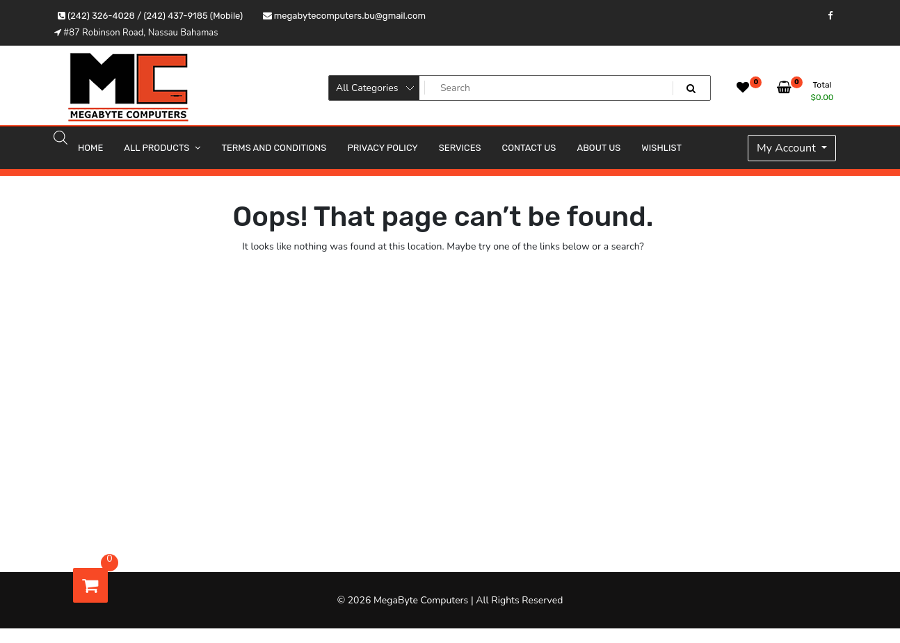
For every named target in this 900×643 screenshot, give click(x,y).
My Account (788, 148)
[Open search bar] (60, 137)
